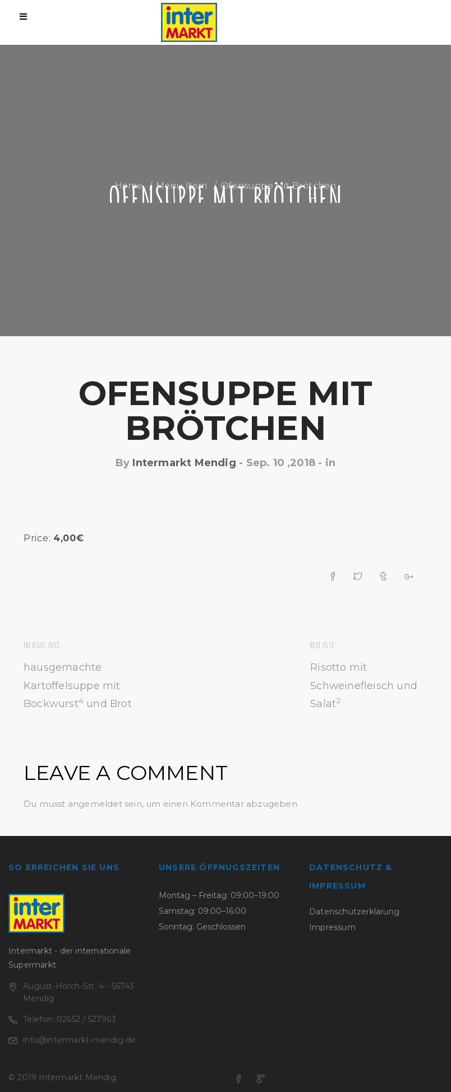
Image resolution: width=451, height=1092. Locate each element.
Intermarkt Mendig (184, 463)
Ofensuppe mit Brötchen (226, 410)
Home (129, 185)
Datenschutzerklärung (354, 912)
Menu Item (182, 185)
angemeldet (95, 803)
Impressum (332, 927)
